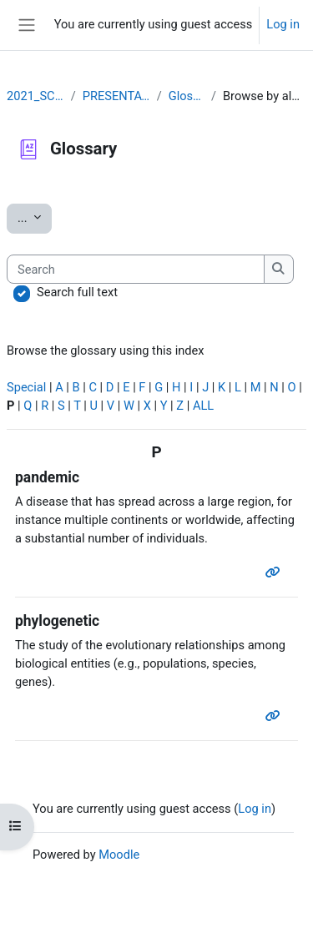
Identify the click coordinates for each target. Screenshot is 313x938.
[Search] (136, 270)
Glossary (186, 95)
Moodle (118, 854)
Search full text (77, 292)
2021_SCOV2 (35, 95)
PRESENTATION (116, 95)
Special (26, 387)
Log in (283, 24)
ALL (203, 405)
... (35, 217)
